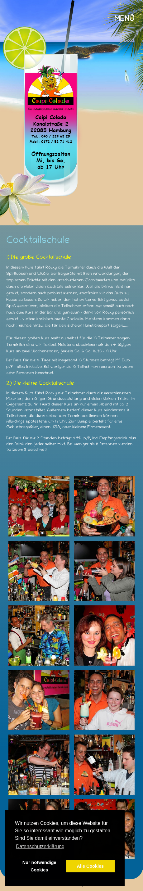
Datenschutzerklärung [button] (40, 846)
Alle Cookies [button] (90, 866)
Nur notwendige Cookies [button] (39, 866)
